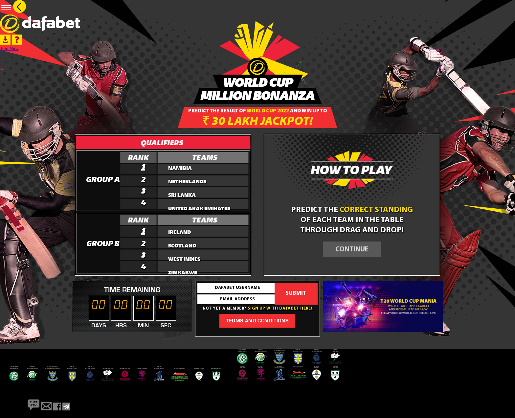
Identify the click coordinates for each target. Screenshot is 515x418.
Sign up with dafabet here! (280, 308)
